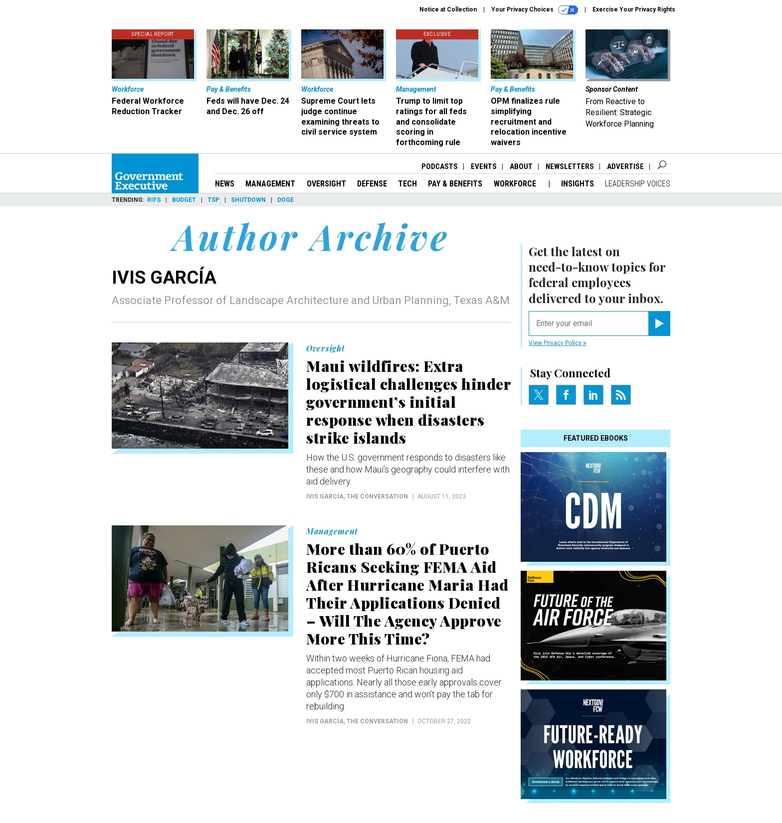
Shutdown (248, 199)
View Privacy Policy (557, 342)
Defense (372, 183)
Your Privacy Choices (534, 9)
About (521, 166)
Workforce (516, 183)
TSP (213, 199)
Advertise (625, 166)
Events (484, 166)
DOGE (285, 199)
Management (270, 183)
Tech (407, 183)
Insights (577, 183)
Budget (184, 199)
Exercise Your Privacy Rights (633, 9)
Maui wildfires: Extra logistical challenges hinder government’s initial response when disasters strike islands (408, 402)
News (224, 183)
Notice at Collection (448, 9)
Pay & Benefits (455, 183)
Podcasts (439, 166)
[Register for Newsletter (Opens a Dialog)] (659, 323)
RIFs (154, 199)
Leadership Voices (637, 183)
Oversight (326, 183)
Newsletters (570, 166)
